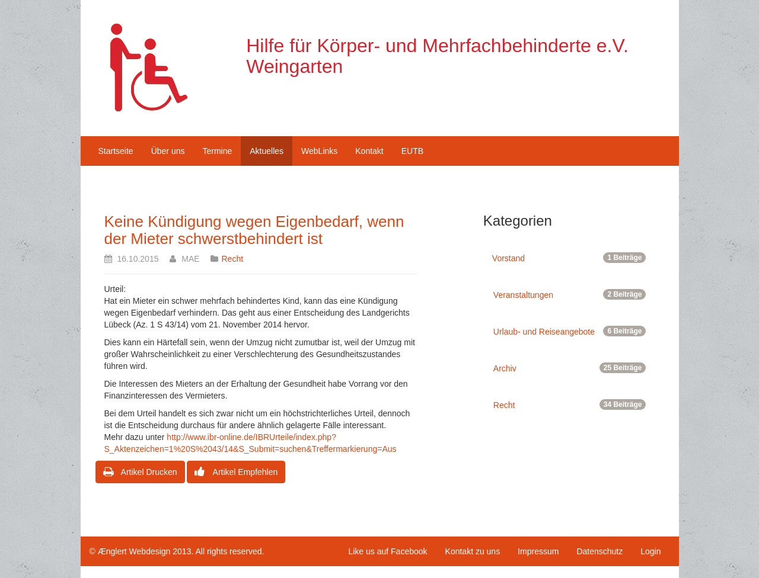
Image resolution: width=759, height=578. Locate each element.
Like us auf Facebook (387, 551)
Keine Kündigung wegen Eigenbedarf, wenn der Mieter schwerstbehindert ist (254, 230)
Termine (217, 151)
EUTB (412, 151)
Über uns (168, 151)
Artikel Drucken (140, 472)
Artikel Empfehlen (236, 472)
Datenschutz (599, 551)
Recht (232, 259)
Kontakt (369, 151)
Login (650, 551)
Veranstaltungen (569, 294)
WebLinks (319, 151)
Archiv (569, 367)
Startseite (115, 151)
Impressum (538, 551)
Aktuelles (266, 151)
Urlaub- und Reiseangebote (569, 331)
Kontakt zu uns (472, 551)
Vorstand (569, 257)
